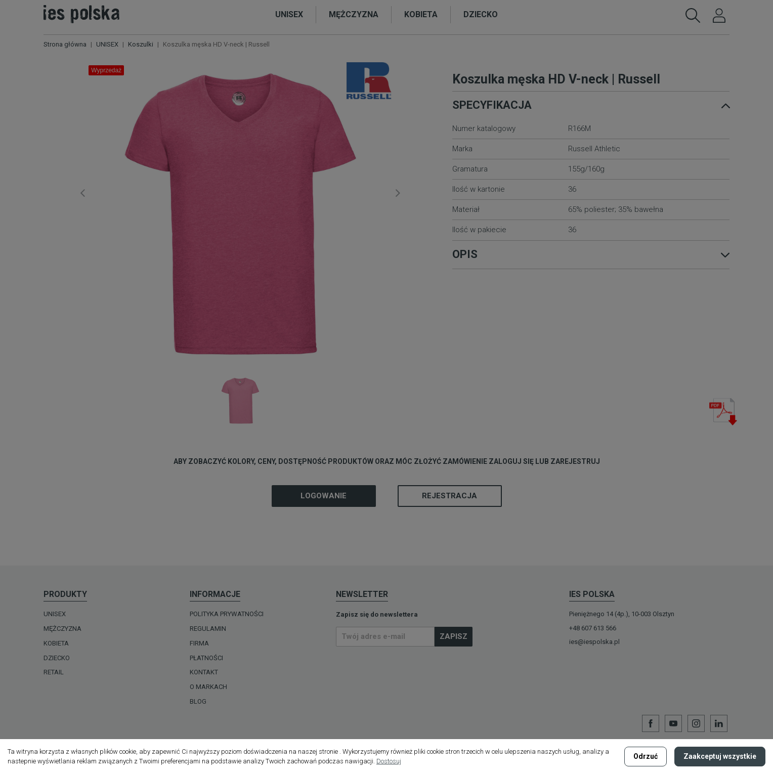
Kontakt (204, 672)
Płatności (206, 658)
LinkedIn (719, 723)
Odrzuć (645, 756)
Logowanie (323, 495)
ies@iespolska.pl (594, 642)
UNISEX (55, 614)
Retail (54, 672)
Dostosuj (388, 761)
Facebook (650, 723)
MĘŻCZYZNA (62, 628)
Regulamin (208, 628)
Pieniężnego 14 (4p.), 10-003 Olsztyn (621, 614)
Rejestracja (449, 495)
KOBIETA (56, 643)
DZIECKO (57, 658)
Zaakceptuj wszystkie (719, 756)
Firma (199, 643)
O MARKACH (208, 687)
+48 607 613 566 (592, 628)
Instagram (696, 723)
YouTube (673, 723)
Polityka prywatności (227, 614)
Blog (198, 701)
